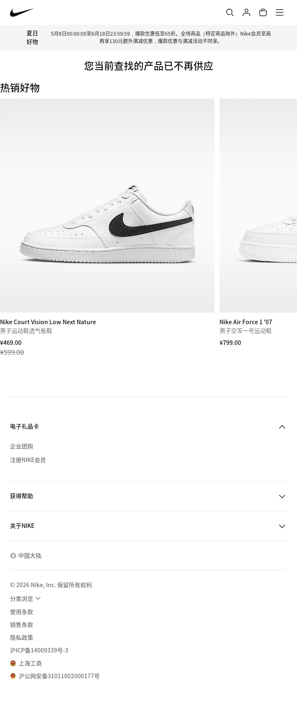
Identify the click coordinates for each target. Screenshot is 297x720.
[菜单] (279, 12)
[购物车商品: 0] (263, 12)
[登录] (246, 12)
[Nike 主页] (22, 12)
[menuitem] (26, 598)
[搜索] (229, 12)
